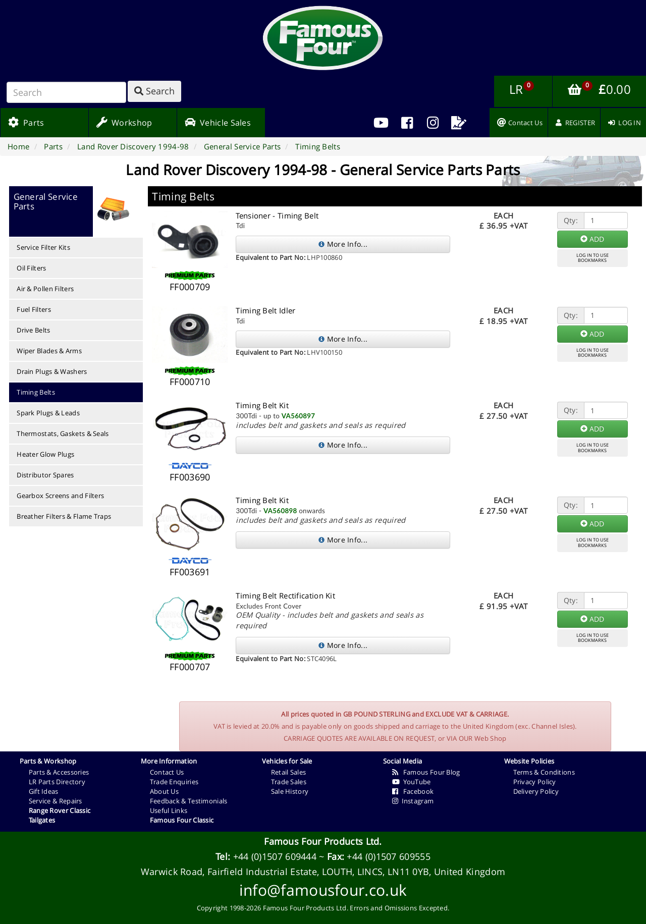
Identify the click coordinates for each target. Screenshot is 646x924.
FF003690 (190, 477)
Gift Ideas (44, 791)
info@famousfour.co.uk (323, 890)
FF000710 (190, 381)
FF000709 (190, 287)
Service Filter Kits (43, 247)
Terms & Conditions (544, 772)
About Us (164, 791)
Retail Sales (288, 772)
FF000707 (190, 667)
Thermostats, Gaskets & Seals (63, 433)
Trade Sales (288, 781)
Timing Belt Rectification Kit (285, 595)
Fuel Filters (34, 309)
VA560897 (298, 416)
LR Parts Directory (57, 781)
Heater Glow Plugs (45, 454)
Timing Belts (36, 392)
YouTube (411, 781)
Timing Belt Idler (265, 310)
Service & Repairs (55, 800)
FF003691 (190, 572)
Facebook (413, 791)
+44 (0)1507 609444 (274, 856)
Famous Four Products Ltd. (323, 841)
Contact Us (167, 772)
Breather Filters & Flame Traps (64, 516)
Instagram (413, 800)
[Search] (66, 92)
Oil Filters (31, 268)
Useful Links (169, 810)
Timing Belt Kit (262, 405)
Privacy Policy (534, 781)
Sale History (290, 791)
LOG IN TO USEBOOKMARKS (592, 258)
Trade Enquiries (174, 781)
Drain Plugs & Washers (52, 371)
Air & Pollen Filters (45, 288)
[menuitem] (407, 122)
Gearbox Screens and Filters (60, 495)
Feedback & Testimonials (189, 800)
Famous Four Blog (426, 772)
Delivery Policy (536, 791)
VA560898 (280, 511)
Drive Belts (33, 330)
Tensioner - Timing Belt (277, 215)
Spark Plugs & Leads (48, 412)
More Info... (342, 244)
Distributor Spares (45, 474)
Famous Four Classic (182, 820)
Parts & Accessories (59, 772)
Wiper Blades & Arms (49, 350)
